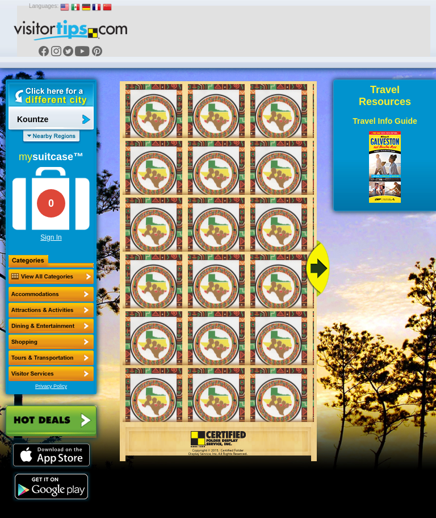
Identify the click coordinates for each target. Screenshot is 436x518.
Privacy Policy (51, 386)
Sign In (50, 237)
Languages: (43, 6)
